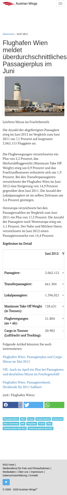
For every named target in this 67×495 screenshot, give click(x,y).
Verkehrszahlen (43, 419)
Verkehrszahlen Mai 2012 (15, 428)
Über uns (23, 471)
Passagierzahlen (11, 419)
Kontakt (33, 475)
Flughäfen (31, 424)
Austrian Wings (20, 4)
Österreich (8, 34)
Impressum (37, 471)
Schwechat (58, 419)
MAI (22, 424)
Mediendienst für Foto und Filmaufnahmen (26, 468)
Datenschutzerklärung (15, 475)
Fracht (41, 424)
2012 (49, 424)
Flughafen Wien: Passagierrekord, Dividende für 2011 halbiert (26, 384)
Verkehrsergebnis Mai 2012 (40, 428)
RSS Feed (8, 464)
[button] (13, 405)
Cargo (30, 419)
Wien (23, 419)
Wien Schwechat (11, 424)
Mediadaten (9, 471)
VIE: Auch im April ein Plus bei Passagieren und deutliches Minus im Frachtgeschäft (33, 371)
